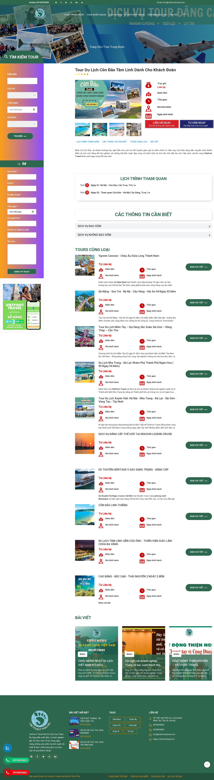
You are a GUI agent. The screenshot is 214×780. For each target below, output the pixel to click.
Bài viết (154, 141)
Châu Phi (117, 725)
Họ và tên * (12, 171)
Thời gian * (12, 206)
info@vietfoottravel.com (164, 734)
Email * (10, 183)
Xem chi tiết (199, 267)
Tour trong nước (74, 14)
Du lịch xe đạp (175, 776)
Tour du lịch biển (139, 776)
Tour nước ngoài (96, 14)
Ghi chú (11, 241)
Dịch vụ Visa (115, 14)
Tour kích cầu (158, 776)
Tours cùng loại (138, 141)
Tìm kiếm (20, 136)
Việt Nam (117, 719)
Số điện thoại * (14, 195)
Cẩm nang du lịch (157, 14)
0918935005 (158, 725)
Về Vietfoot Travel (134, 14)
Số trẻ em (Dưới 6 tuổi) (18, 230)
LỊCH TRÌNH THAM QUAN (87, 141)
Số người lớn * (14, 218)
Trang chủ (96, 47)
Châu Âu (133, 719)
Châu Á (116, 731)
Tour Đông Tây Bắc (118, 776)
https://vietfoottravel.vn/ (164, 739)
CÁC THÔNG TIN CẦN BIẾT (114, 141)
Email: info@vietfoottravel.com (171, 2)
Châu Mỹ (133, 725)
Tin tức (174, 14)
